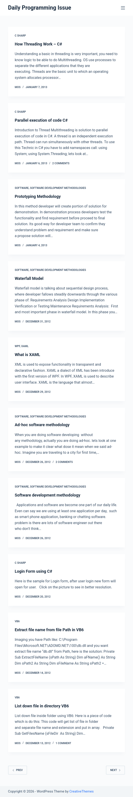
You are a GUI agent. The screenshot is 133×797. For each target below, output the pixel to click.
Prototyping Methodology (38, 196)
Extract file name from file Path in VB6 (49, 629)
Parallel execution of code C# (41, 120)
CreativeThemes (81, 791)
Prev (17, 770)
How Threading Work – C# (38, 44)
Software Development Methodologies (58, 188)
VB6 (17, 621)
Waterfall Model (29, 278)
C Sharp (20, 35)
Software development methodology (47, 495)
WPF (17, 346)
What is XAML (27, 354)
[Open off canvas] (123, 8)
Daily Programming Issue (39, 7)
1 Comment (63, 743)
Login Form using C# (33, 571)
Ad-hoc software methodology (42, 424)
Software (22, 188)
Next (115, 770)
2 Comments (61, 163)
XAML (25, 346)
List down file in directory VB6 (42, 706)
